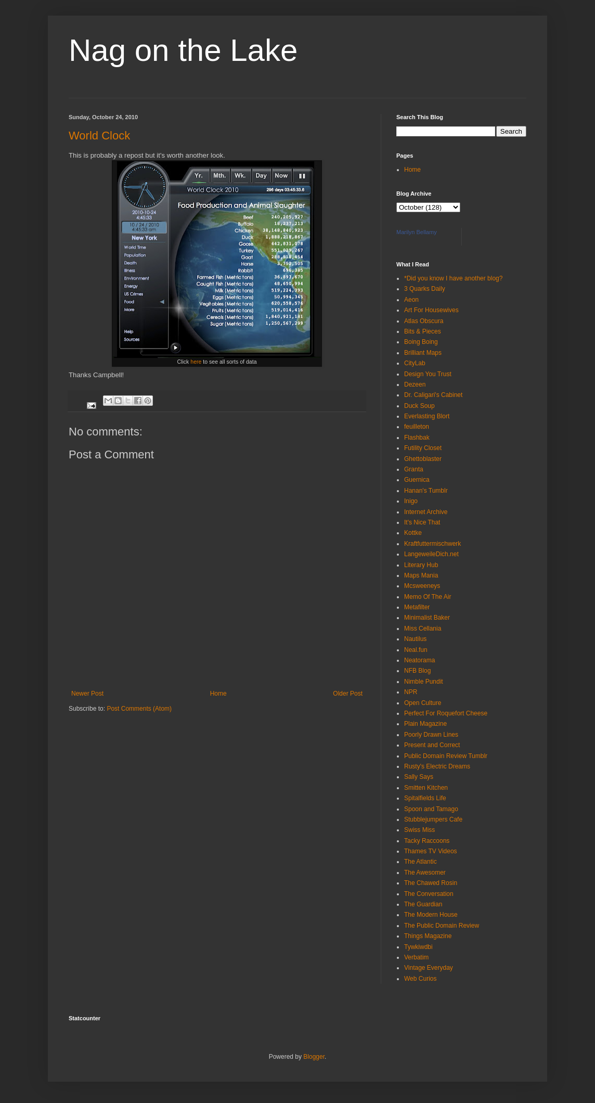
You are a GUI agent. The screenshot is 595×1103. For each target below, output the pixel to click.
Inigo (411, 501)
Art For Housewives (431, 310)
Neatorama (419, 660)
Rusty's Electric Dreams (437, 766)
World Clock (99, 135)
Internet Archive (425, 512)
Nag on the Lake (183, 50)
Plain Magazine (425, 723)
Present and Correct (432, 745)
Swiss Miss (419, 829)
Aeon (411, 299)
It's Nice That (422, 522)
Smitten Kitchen (426, 787)
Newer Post (87, 693)
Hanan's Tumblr (426, 490)
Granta (413, 469)
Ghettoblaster (423, 459)
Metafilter (417, 607)
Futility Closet (423, 448)
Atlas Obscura (423, 321)
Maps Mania (421, 575)
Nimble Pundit (423, 681)
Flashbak (417, 437)
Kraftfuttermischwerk (432, 543)
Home (218, 693)
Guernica (417, 479)
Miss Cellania (422, 628)
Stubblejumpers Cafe (433, 819)
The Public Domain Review (441, 925)
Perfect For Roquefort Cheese (445, 713)
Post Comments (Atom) (139, 708)
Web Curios (420, 978)
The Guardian (423, 904)
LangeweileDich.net (431, 554)
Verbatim (416, 957)
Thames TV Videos (430, 851)
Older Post (348, 693)
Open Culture (422, 703)
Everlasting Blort (426, 416)
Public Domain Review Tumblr (445, 756)
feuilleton (416, 426)
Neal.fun (416, 649)
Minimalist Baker (427, 617)
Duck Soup (419, 405)
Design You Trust (427, 374)
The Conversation (429, 893)
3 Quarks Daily (424, 288)
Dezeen (414, 384)
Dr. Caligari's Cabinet (433, 395)
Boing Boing (421, 341)
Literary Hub (421, 565)
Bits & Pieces (422, 331)
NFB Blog (417, 670)
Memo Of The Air (427, 596)
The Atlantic (420, 861)
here (196, 361)
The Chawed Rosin (430, 883)
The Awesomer (425, 872)
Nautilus (415, 639)
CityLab (414, 363)
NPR (410, 692)
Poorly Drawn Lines (431, 734)
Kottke (413, 532)
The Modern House (431, 914)
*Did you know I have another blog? (453, 278)
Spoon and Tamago (431, 809)
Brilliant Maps (423, 352)
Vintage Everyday (428, 967)
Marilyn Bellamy (416, 232)
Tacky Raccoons (426, 840)
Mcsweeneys (422, 585)
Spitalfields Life (425, 798)
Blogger (314, 1056)
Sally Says (418, 776)
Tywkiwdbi (418, 947)
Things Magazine (427, 936)
